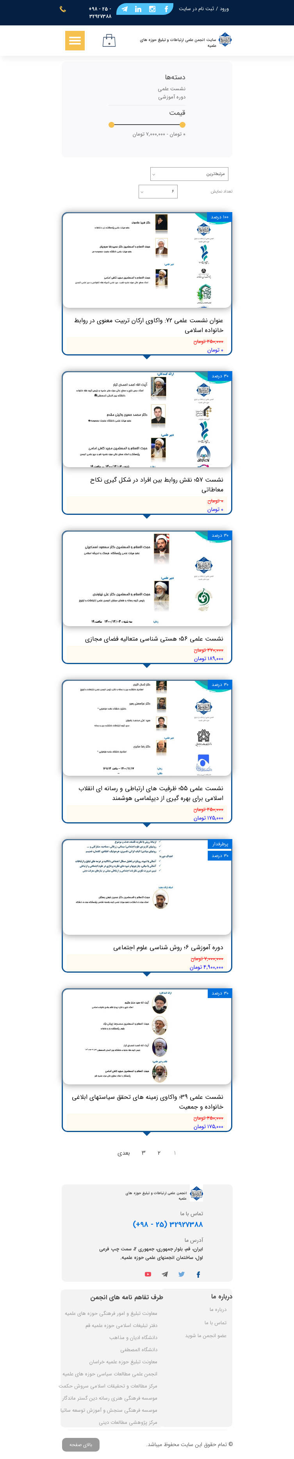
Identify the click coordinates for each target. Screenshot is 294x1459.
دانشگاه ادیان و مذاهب (133, 1338)
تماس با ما (215, 1323)
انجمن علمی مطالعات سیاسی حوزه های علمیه (109, 1374)
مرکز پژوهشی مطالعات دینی (128, 1422)
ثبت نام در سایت (196, 9)
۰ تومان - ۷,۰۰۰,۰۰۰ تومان (159, 134)
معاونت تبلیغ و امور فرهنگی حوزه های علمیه (111, 1313)
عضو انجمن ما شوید (205, 1336)
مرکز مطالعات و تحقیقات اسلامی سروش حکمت (109, 1386)
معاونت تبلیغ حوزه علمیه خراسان (123, 1362)
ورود (224, 9)
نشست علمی (171, 89)
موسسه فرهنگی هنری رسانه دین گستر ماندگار (109, 1398)
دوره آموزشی (171, 97)
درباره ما (218, 1309)
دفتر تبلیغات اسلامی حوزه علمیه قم (121, 1325)
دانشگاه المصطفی (138, 1350)
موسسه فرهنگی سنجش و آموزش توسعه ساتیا (109, 1410)
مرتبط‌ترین (216, 174)
